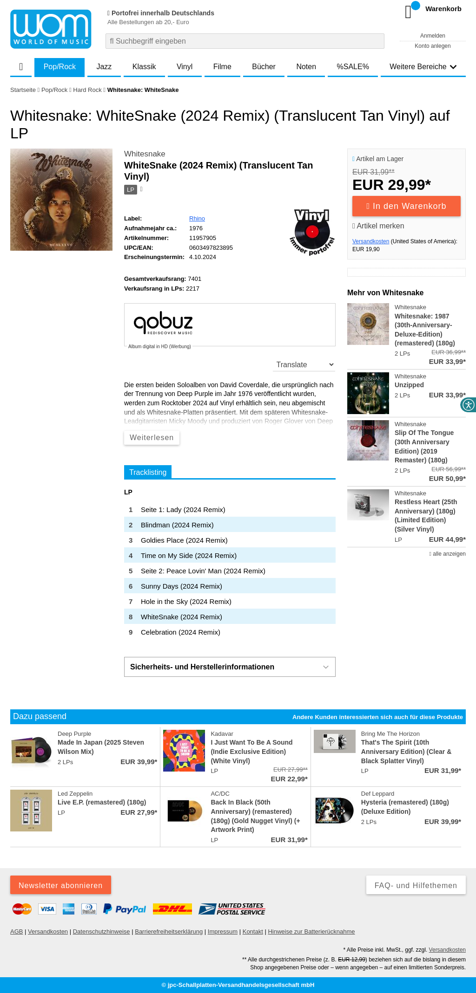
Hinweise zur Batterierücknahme (311, 931)
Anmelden (432, 35)
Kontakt (253, 931)
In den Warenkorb (407, 206)
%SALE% (353, 67)
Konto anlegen (432, 46)
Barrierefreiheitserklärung (169, 931)
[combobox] (245, 41)
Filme (222, 67)
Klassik (144, 67)
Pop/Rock (60, 67)
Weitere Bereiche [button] (423, 67)
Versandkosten (370, 241)
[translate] (304, 364)
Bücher (264, 67)
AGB (16, 931)
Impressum (223, 931)
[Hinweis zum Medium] (141, 190)
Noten (306, 67)
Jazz (104, 67)
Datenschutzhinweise (101, 931)
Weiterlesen (152, 437)
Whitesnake (144, 153)
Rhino (197, 218)
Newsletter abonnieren (61, 885)
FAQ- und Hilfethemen (416, 885)
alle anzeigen (448, 554)
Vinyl (184, 67)
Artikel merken (378, 226)
